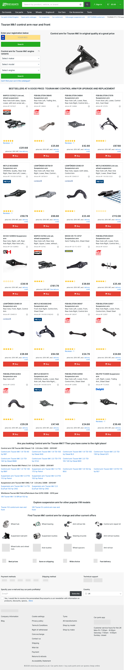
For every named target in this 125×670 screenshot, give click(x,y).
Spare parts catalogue (28, 17)
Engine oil (50, 12)
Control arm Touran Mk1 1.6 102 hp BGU (77, 470)
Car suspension (44, 17)
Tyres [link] (65, 616)
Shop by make (69, 630)
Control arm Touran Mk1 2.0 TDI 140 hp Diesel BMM (14, 459)
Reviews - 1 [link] (69, 143)
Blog (3, 621)
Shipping (35, 643)
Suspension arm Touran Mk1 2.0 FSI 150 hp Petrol (46, 477)
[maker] (20, 58)
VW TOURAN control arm (96, 17)
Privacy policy (37, 621)
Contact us (36, 639)
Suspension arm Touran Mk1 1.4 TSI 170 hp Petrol (46, 470)
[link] (114, 4)
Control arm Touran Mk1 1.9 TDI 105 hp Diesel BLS (77, 453)
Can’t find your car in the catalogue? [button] (15, 81)
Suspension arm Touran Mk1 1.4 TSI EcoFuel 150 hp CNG (15, 487)
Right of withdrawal (39, 630)
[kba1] (22, 37)
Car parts (19, 12)
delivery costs (56, 150)
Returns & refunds (39, 656)
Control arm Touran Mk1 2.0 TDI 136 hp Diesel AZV (106, 453)
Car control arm (57, 17)
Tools (89, 12)
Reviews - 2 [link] (7, 143)
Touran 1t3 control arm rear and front (14, 508)
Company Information (9, 616)
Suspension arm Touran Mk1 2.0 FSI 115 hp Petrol (15, 477)
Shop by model (69, 625)
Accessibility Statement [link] (41, 661)
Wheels (39, 12)
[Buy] (15, 155)
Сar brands (6, 12)
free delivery (23, 151)
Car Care (61, 12)
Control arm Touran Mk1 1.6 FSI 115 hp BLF (108, 470)
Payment (35, 652)
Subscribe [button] (76, 594)
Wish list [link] (35, 647)
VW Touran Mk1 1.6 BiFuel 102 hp (14, 496)
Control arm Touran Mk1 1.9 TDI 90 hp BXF (15, 453)
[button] (80, 4)
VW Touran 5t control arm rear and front (46, 508)
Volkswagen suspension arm (75, 17)
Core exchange (38, 634)
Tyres (29, 12)
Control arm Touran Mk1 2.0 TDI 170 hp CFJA (46, 459)
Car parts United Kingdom (10, 17)
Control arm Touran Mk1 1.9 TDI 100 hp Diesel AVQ (46, 453)
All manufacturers (70, 621)
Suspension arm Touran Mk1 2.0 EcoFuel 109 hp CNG (45, 487)
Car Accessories (76, 12)
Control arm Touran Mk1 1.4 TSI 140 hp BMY (15, 470)
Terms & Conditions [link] (39, 625)
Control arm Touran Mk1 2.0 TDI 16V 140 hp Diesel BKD (76, 459)
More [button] (31, 601)
